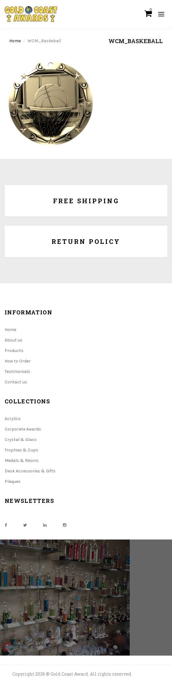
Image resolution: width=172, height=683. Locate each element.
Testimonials (17, 371)
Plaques (13, 481)
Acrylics (13, 418)
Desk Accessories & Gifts (30, 471)
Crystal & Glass (21, 439)
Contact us (16, 382)
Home (15, 40)
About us (14, 340)
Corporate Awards (23, 429)
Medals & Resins (22, 460)
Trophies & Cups (21, 450)
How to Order (18, 361)
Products (14, 350)
